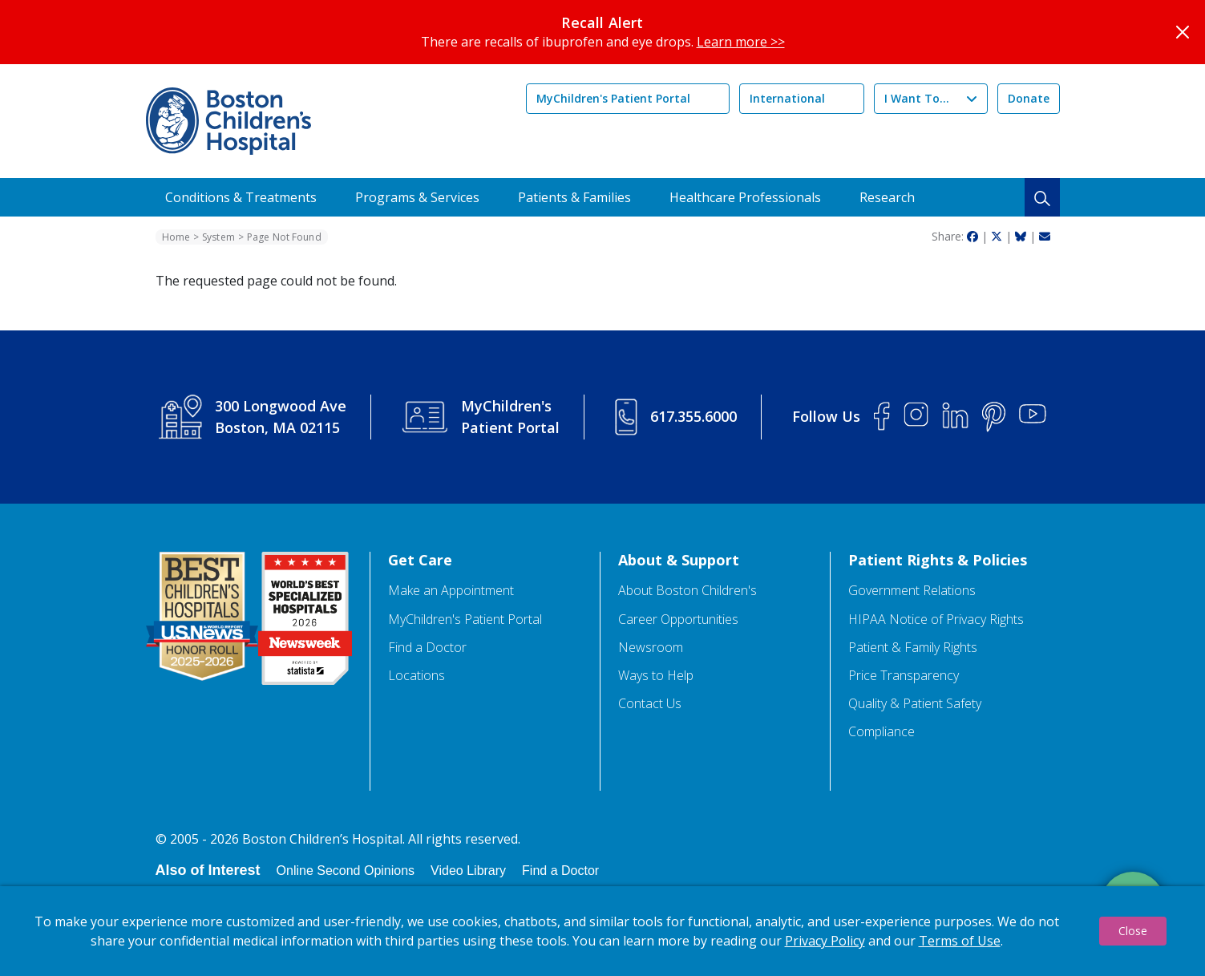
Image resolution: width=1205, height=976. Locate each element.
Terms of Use (960, 941)
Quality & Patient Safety (914, 703)
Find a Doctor (427, 647)
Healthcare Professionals (745, 197)
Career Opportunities (678, 619)
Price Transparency (903, 675)
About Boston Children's (687, 590)
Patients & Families (574, 197)
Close (1132, 930)
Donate (1028, 98)
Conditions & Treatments (241, 197)
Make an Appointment (451, 590)
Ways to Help (655, 675)
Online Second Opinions (346, 870)
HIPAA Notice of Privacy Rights (936, 619)
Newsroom (650, 647)
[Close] (1182, 32)
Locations (416, 675)
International (787, 98)
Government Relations (912, 590)
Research (887, 197)
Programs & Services (417, 197)
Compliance (881, 731)
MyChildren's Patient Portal (613, 98)
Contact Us (649, 703)
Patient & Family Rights (912, 647)
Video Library (468, 870)
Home (176, 237)
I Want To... (916, 98)
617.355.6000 (693, 416)
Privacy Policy (825, 941)
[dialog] (602, 931)
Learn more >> (741, 42)
